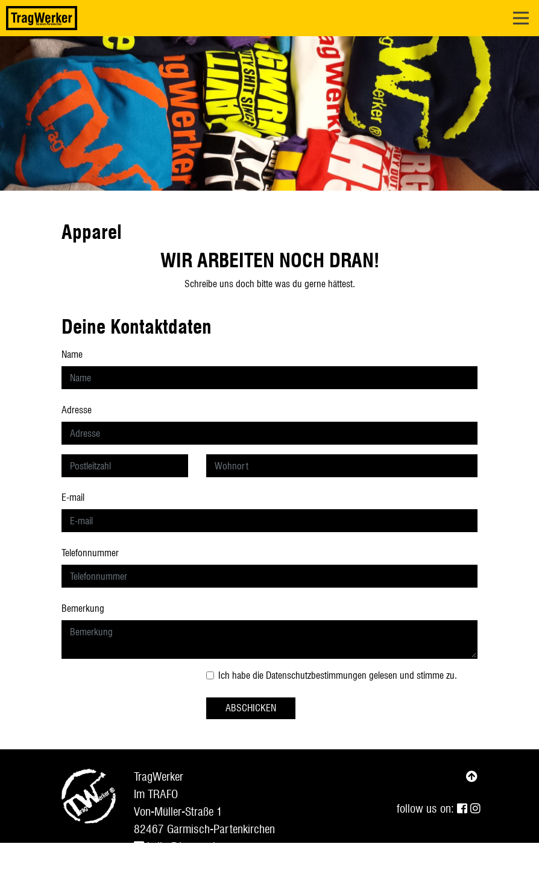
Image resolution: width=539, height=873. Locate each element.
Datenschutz (219, 864)
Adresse (76, 410)
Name (72, 354)
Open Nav (526, 10)
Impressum (158, 864)
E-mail (72, 497)
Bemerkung (82, 608)
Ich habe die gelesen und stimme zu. (337, 675)
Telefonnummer (90, 553)
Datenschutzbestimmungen (316, 675)
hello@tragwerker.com (190, 847)
